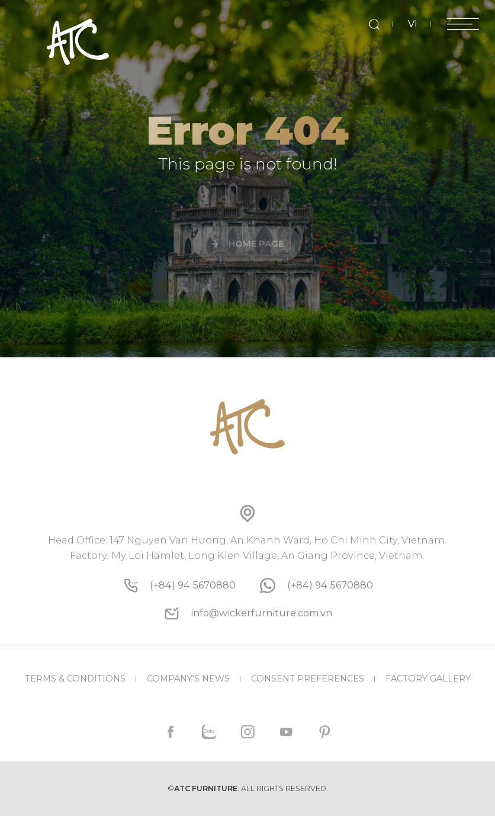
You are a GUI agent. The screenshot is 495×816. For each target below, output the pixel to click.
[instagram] (248, 732)
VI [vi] (412, 24)
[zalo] (209, 732)
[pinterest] (324, 732)
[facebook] (171, 732)
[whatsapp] (330, 617)
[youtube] (286, 732)
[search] (374, 24)
